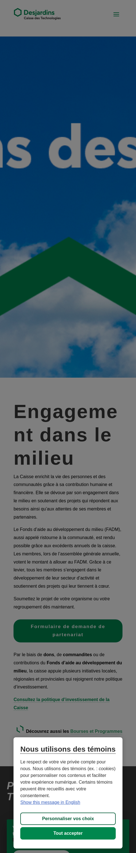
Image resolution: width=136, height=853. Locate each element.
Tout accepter (68, 833)
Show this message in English (50, 802)
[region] (68, 793)
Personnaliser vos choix (68, 818)
